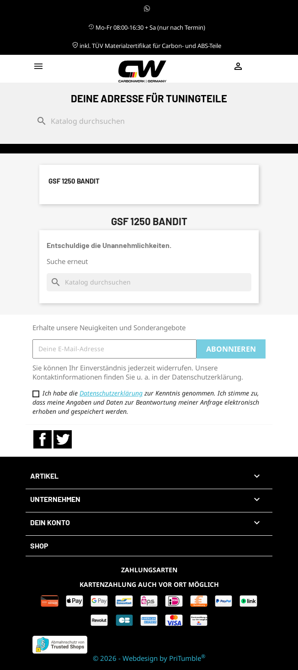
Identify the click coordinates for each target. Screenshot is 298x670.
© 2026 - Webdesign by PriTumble (149, 658)
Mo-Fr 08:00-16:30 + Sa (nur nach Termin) (146, 27)
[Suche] (149, 121)
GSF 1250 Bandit (74, 181)
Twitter (62, 439)
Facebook (42, 439)
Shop (39, 545)
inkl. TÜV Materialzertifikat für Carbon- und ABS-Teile (146, 46)
